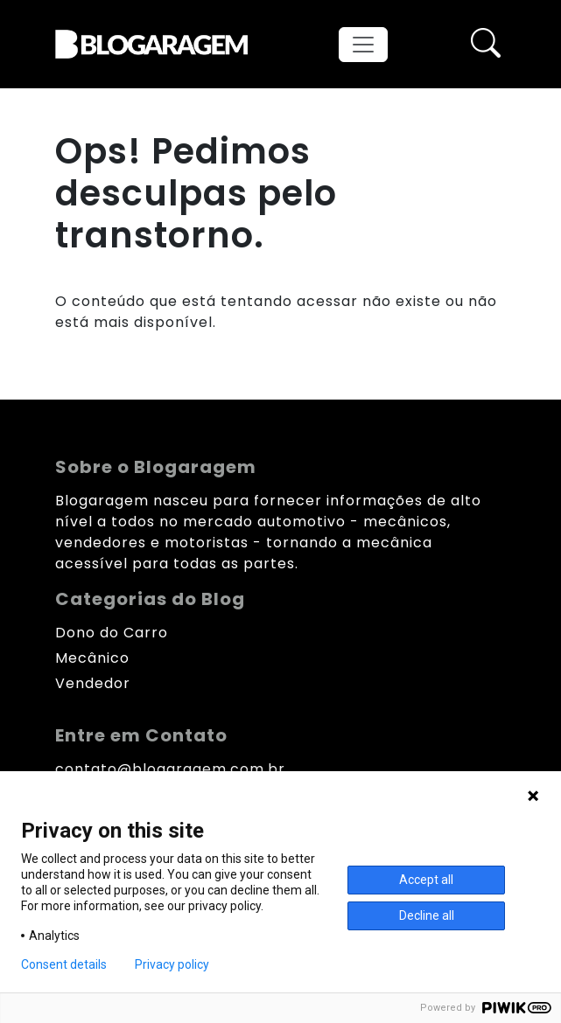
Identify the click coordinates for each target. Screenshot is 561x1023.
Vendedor (92, 683)
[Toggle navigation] (363, 44)
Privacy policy (172, 964)
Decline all (426, 915)
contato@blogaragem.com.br (170, 769)
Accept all (426, 880)
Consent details (64, 964)
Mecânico (92, 658)
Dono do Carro (111, 633)
